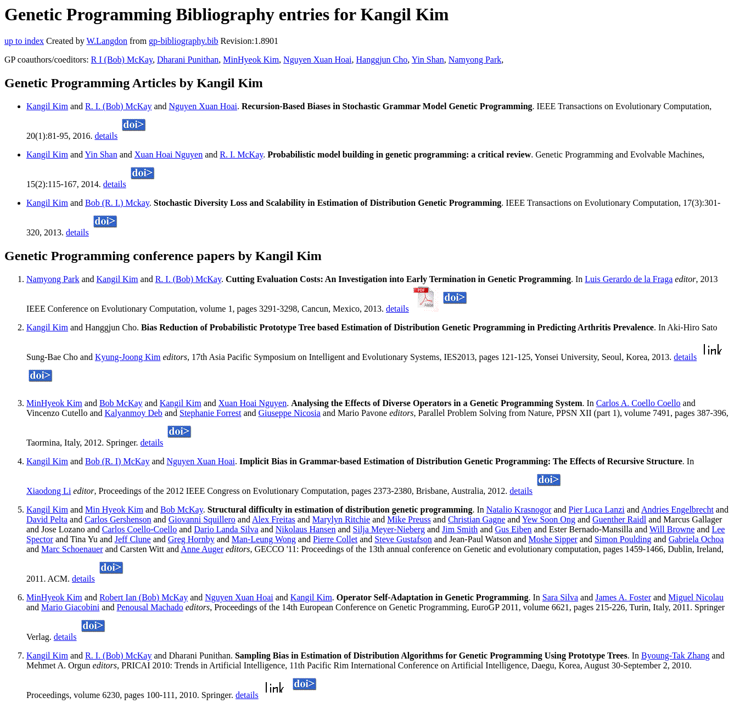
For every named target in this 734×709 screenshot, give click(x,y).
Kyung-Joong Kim (128, 357)
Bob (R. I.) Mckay (117, 202)
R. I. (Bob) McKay (118, 106)
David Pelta (47, 519)
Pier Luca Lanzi (597, 509)
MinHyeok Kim (251, 59)
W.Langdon (106, 41)
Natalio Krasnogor (519, 509)
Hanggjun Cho (382, 59)
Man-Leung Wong (264, 539)
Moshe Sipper (553, 539)
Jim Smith (460, 529)
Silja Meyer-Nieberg (389, 529)
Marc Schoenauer (72, 549)
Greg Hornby (191, 539)
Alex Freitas (273, 519)
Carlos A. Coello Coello (638, 403)
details (105, 135)
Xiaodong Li (48, 491)
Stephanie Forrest (210, 413)
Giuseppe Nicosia (290, 413)
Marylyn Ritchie (341, 519)
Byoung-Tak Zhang (675, 655)
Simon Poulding (623, 539)
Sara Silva (560, 597)
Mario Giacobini (70, 607)
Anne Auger (202, 549)
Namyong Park (475, 59)
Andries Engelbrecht (677, 509)
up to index (24, 41)
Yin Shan (428, 59)
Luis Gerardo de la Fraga (629, 279)
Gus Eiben (513, 529)
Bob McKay (121, 403)
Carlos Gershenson (118, 519)
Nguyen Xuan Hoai (317, 59)
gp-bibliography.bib (183, 41)
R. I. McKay (241, 154)
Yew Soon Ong (548, 519)
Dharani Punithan (187, 59)
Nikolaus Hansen (306, 529)
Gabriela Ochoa (696, 539)
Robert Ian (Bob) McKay (143, 597)
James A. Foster (623, 597)
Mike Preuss (409, 519)
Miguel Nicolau (696, 597)
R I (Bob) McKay (122, 59)
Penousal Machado (149, 607)
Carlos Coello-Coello (139, 529)
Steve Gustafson (403, 539)
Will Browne (671, 529)
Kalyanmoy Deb (134, 413)
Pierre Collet (335, 539)
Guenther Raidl (619, 519)
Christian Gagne (476, 519)
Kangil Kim (47, 106)
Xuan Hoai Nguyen (169, 154)
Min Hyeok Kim (114, 509)
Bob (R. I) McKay (117, 461)
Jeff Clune (133, 539)
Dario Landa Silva (226, 529)
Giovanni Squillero (202, 519)
